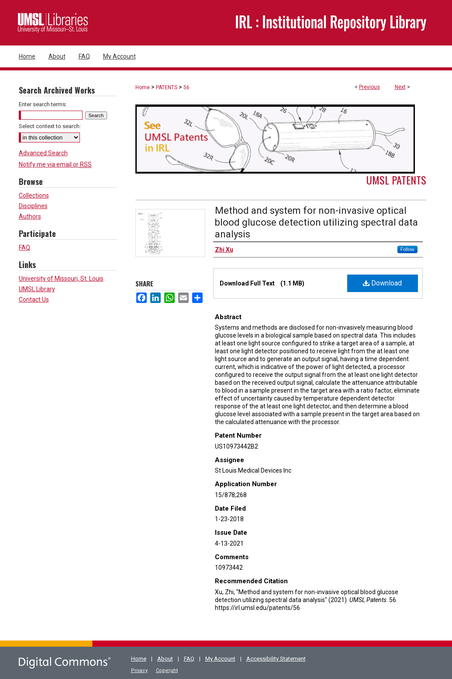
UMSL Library (37, 289)
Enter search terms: (43, 104)
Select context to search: (50, 126)
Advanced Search (43, 153)
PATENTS (166, 87)
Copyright (167, 670)
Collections (34, 195)
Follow (407, 249)
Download (382, 283)
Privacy (139, 670)
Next (400, 87)
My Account (220, 658)
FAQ (24, 247)
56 (186, 87)
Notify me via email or (55, 164)
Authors (30, 216)
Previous (369, 87)
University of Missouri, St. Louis (61, 278)
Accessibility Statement (276, 658)
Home (142, 87)
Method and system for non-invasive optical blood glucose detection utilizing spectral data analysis (316, 222)
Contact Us (34, 299)
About (165, 658)
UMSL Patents (396, 180)
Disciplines (33, 205)
